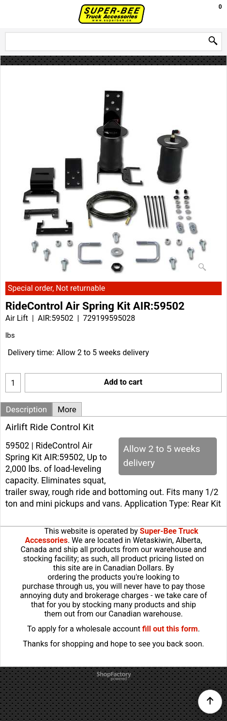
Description (26, 409)
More (67, 409)
